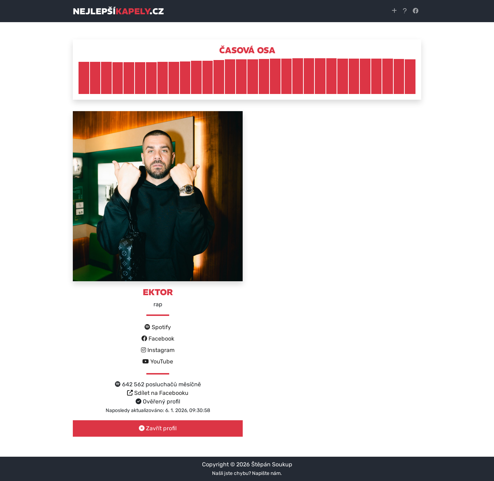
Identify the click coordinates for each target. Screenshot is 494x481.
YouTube (157, 361)
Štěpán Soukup (271, 464)
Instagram (158, 350)
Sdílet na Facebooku (157, 393)
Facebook (157, 338)
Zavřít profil (158, 428)
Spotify (158, 327)
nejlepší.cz (118, 11)
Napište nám (266, 473)
